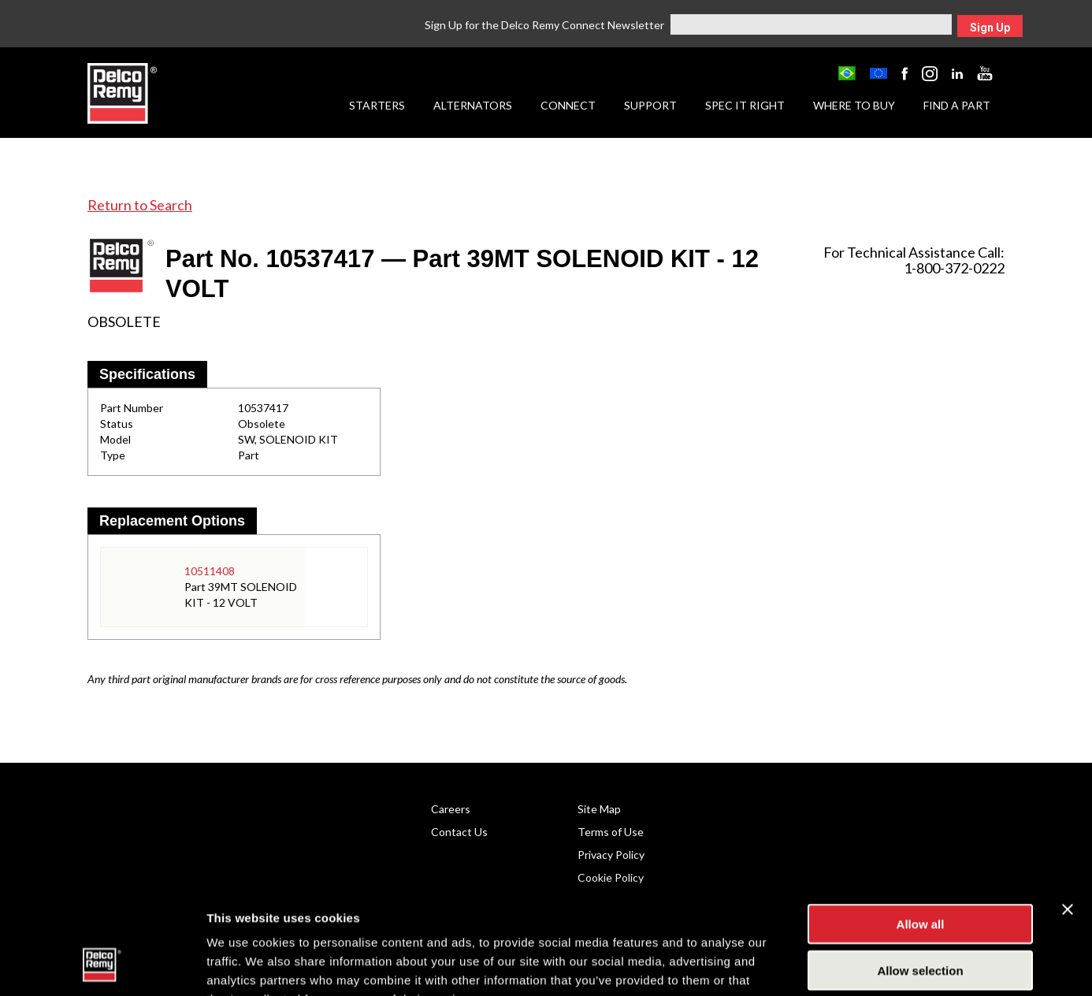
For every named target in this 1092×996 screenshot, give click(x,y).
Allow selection (920, 872)
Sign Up (990, 27)
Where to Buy (854, 105)
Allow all (921, 826)
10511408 (209, 571)
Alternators (472, 105)
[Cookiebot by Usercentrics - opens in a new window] (102, 965)
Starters (377, 105)
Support (650, 105)
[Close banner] (1067, 811)
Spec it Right (745, 105)
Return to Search (139, 205)
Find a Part (956, 105)
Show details (827, 965)
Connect (568, 105)
